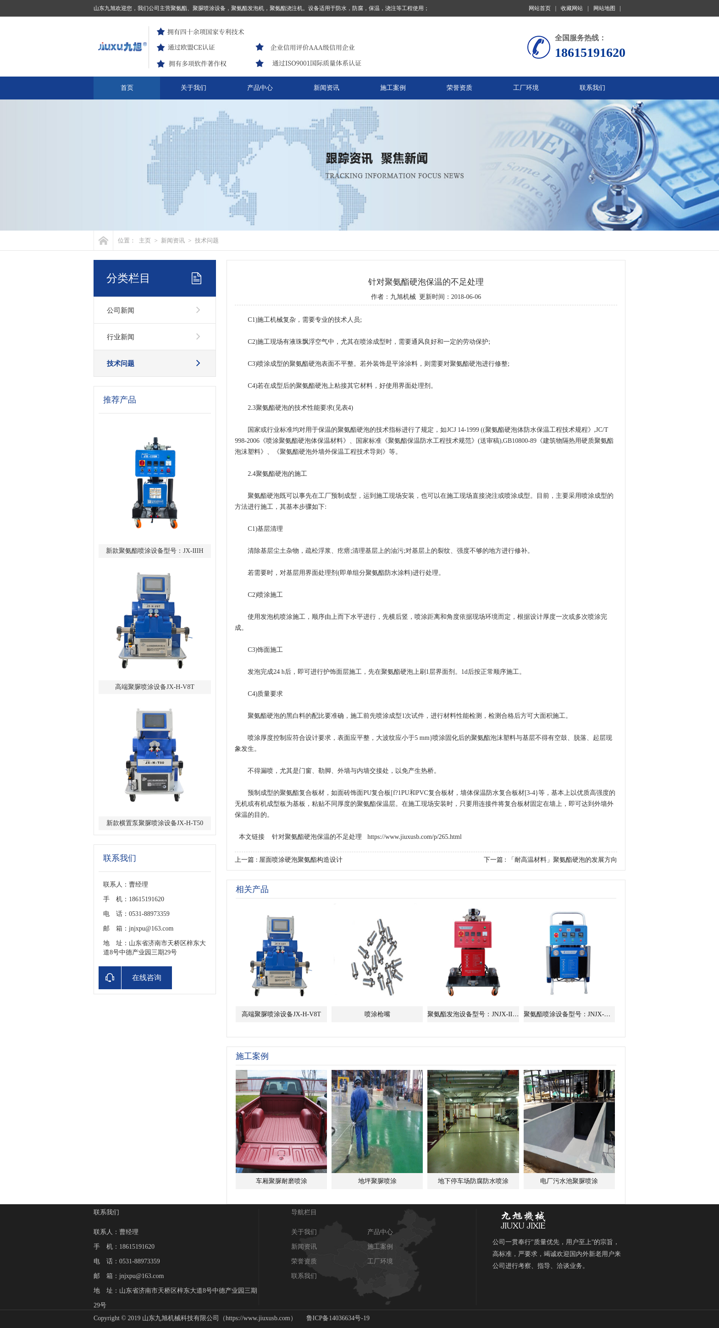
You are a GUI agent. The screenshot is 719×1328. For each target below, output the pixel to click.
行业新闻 (120, 337)
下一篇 (550, 859)
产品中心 (260, 87)
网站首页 (542, 8)
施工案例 (393, 87)
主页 (145, 240)
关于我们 (193, 87)
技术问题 (207, 240)
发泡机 (270, 616)
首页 (127, 87)
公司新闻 (120, 310)
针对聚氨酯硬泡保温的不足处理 (317, 836)
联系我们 (592, 87)
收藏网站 (574, 8)
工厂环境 (526, 87)
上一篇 (289, 859)
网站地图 (607, 8)
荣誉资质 (459, 87)
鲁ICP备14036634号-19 (338, 1318)
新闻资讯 (326, 87)
